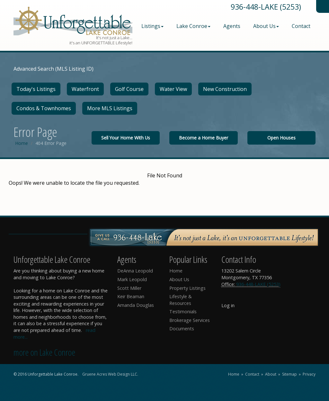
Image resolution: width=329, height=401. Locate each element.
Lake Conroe (193, 26)
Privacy (309, 374)
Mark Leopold (132, 279)
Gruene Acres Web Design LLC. (110, 374)
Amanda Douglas (135, 305)
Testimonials (183, 311)
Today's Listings (36, 89)
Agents (231, 26)
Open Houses (281, 138)
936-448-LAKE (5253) (266, 7)
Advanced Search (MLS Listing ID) (53, 68)
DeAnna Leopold (135, 271)
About (270, 374)
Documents (181, 328)
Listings (152, 26)
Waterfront (85, 89)
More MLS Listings (109, 108)
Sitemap (289, 374)
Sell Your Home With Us (125, 138)
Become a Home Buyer (203, 138)
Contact (301, 26)
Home (21, 143)
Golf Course (129, 89)
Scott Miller (129, 288)
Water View (173, 89)
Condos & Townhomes (43, 108)
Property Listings (187, 288)
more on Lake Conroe (44, 352)
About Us (266, 26)
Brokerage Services (189, 320)
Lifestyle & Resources (180, 299)
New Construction (225, 89)
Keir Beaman (130, 296)
